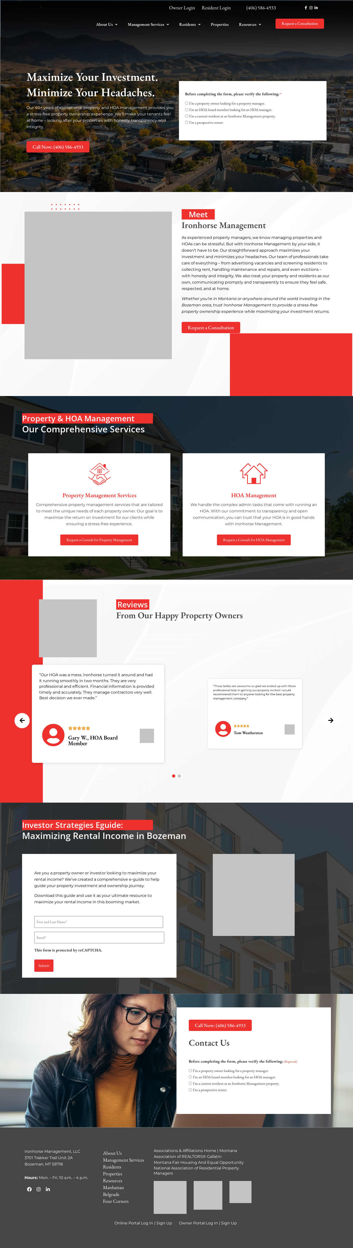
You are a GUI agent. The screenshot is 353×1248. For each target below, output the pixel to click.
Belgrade (111, 1189)
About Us (106, 24)
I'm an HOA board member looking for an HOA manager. (230, 109)
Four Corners (115, 1196)
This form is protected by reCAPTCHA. (68, 947)
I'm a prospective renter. (206, 122)
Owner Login (182, 7)
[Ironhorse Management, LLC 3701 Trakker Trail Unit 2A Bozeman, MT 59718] (292, 1172)
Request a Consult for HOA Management (254, 539)
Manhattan (113, 1182)
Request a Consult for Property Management (99, 539)
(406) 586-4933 (261, 7)
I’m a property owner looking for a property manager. (227, 103)
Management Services (148, 24)
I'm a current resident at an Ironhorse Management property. (232, 116)
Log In (147, 1217)
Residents (190, 24)
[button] (106, 24)
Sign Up (164, 1217)
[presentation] (23, 708)
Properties (220, 24)
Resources (250, 24)
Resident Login (216, 7)
